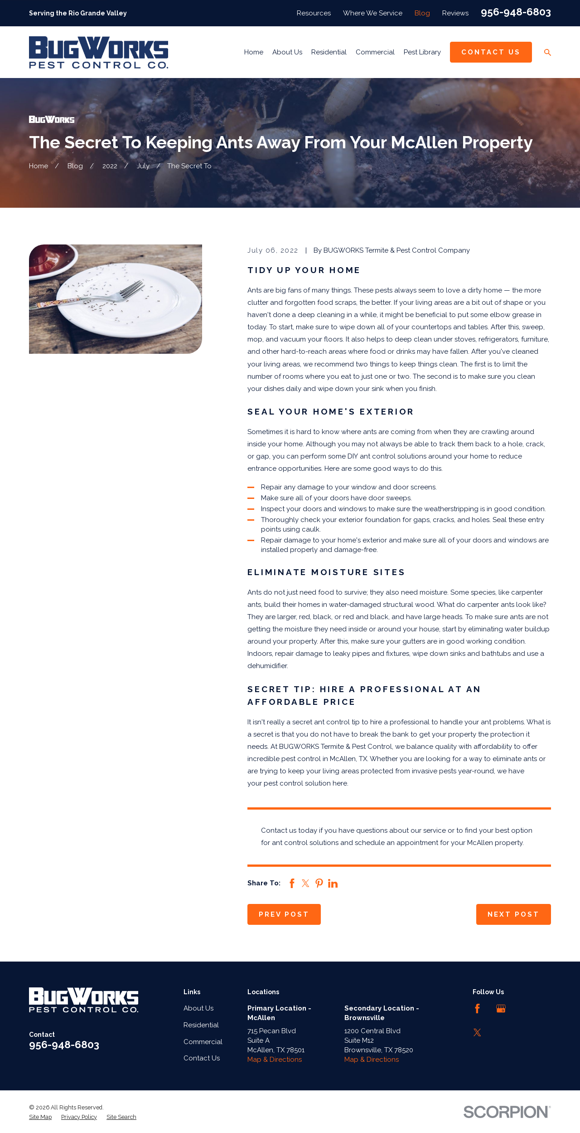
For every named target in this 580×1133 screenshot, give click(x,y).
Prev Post (284, 914)
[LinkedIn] (525, 1008)
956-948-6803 (516, 12)
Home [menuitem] (253, 52)
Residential (201, 1025)
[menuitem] (40, 1117)
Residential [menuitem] (329, 52)
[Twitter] (477, 1032)
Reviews (455, 13)
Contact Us (491, 52)
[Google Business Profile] (501, 1008)
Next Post (514, 914)
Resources (314, 13)
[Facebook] (477, 1008)
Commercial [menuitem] (375, 52)
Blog (422, 13)
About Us (198, 1008)
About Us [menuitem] (287, 52)
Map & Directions (274, 1059)
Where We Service (372, 13)
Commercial (203, 1042)
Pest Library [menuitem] (422, 52)
